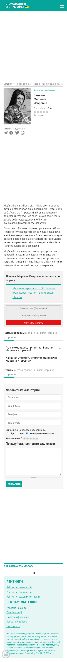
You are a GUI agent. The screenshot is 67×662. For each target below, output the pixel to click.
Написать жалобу (33, 322)
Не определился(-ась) (42, 433)
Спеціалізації (14, 612)
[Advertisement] (33, 44)
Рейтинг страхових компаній (23, 596)
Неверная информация (33, 315)
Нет (22, 433)
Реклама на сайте (16, 608)
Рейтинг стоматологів (18, 592)
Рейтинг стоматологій (19, 587)
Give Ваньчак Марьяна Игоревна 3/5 (30, 438)
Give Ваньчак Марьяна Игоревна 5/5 (36, 438)
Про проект (13, 626)
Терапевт (52, 90)
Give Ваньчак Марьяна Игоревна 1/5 (24, 438)
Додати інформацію (17, 617)
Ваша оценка (14, 438)
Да (12, 433)
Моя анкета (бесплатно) (33, 308)
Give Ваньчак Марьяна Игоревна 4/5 (33, 438)
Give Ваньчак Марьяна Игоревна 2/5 (27, 438)
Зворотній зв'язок (16, 621)
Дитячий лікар (40, 90)
